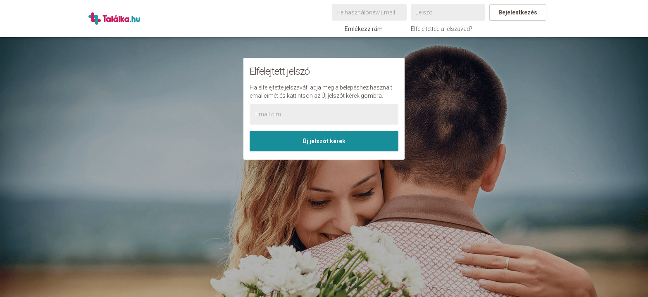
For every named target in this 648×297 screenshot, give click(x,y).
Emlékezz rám (359, 29)
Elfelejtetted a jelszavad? (441, 29)
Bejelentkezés (517, 12)
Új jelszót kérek (324, 141)
